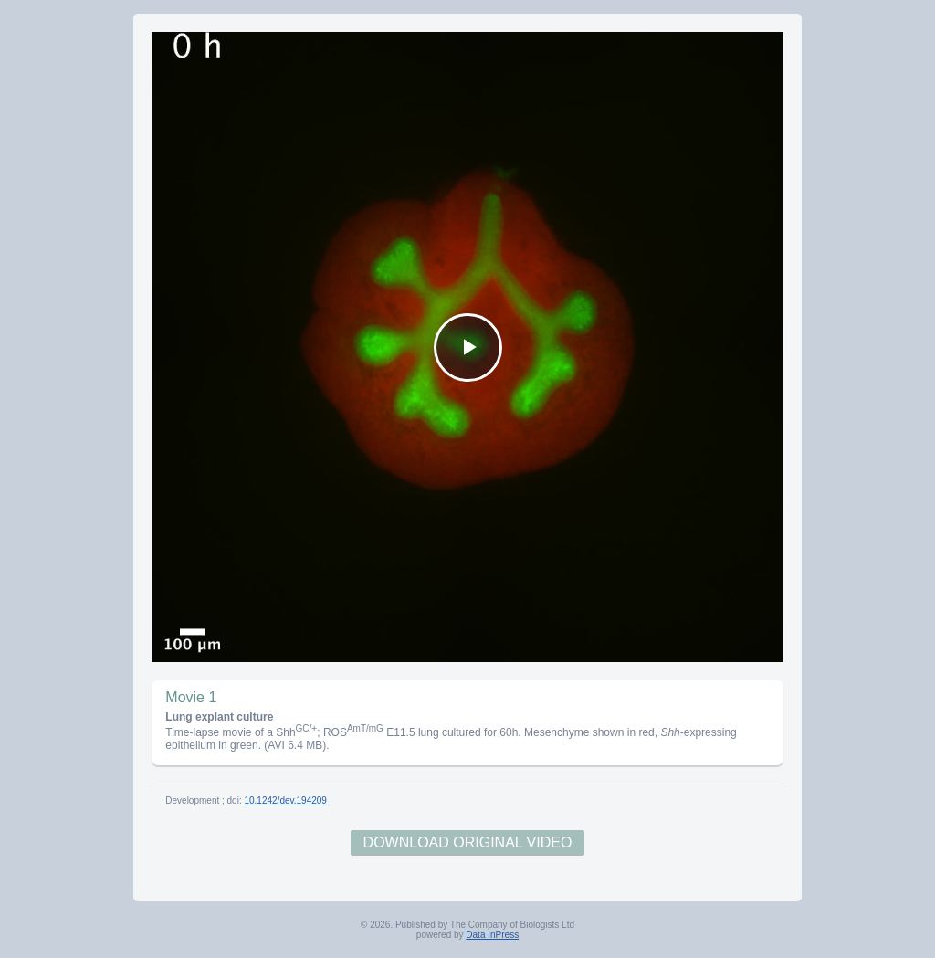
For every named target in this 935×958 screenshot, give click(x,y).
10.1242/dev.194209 (285, 800)
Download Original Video (468, 842)
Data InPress (492, 935)
